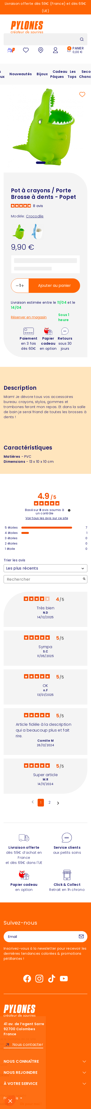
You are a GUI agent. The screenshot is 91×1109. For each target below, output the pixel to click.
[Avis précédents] (33, 802)
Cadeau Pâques (58, 74)
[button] (10, 1101)
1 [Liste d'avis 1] (40, 802)
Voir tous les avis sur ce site (46, 518)
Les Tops (72, 74)
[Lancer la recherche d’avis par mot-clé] (84, 579)
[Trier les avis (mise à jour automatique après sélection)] (45, 568)
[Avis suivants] (58, 803)
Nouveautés (20, 74)
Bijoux (42, 74)
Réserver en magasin (29, 317)
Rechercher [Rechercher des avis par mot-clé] (43, 579)
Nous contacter (27, 1044)
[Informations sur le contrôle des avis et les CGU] (69, 510)
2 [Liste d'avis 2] (49, 802)
